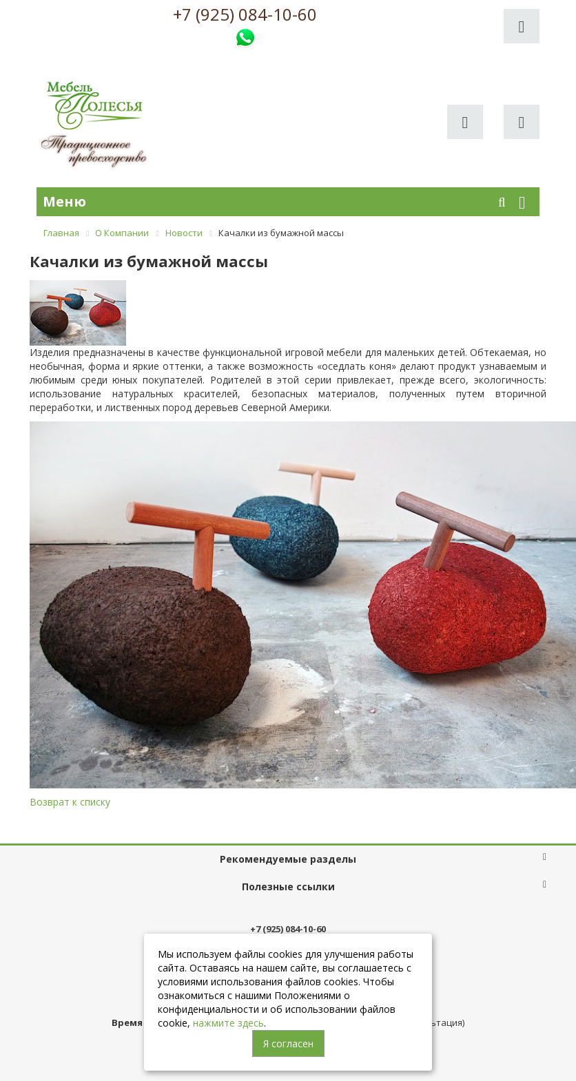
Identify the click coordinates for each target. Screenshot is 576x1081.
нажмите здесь (228, 1022)
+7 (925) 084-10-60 (245, 14)
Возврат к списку (70, 801)
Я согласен (288, 1043)
